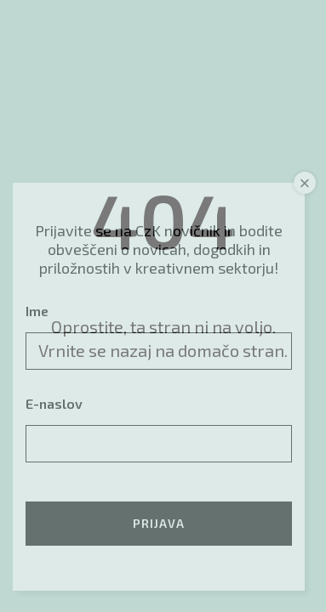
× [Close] (305, 183)
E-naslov (54, 403)
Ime (37, 311)
